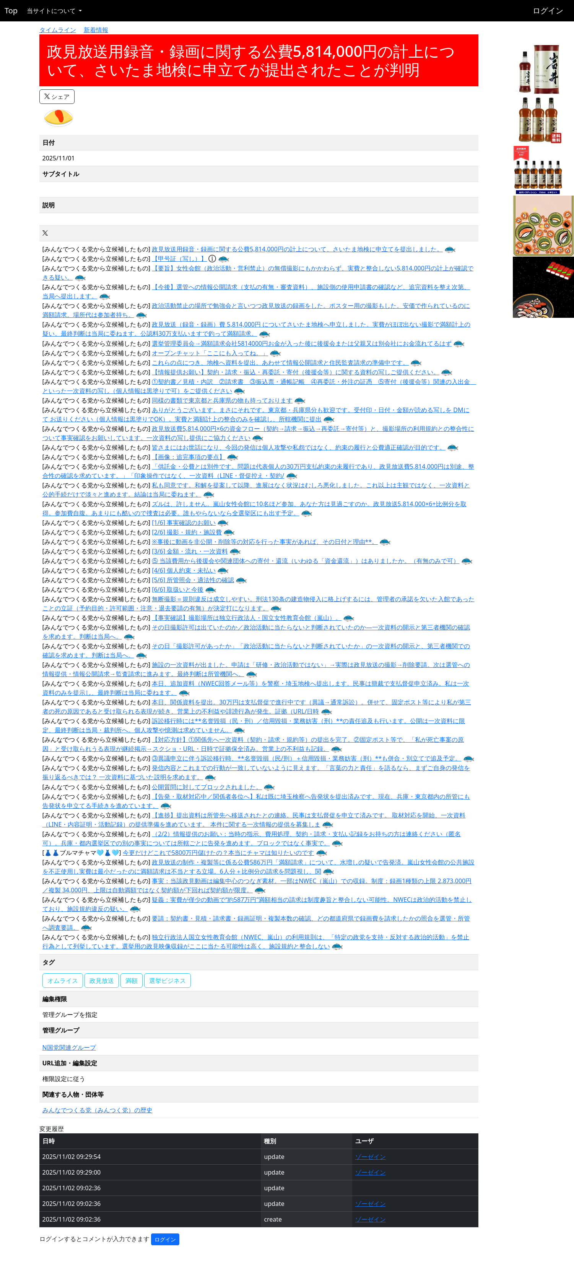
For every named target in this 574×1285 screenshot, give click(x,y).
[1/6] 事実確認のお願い (184, 522)
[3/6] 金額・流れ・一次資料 (190, 551)
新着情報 (96, 30)
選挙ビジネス (167, 980)
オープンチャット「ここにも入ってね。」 (210, 353)
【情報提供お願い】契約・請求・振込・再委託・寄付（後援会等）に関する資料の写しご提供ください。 (295, 372)
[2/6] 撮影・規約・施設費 (187, 532)
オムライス (62, 980)
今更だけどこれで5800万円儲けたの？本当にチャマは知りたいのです (218, 852)
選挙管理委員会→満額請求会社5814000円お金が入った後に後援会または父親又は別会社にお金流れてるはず (302, 343)
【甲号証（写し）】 (179, 258)
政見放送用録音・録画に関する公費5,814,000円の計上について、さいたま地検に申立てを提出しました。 (297, 249)
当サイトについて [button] (52, 10)
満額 (131, 980)
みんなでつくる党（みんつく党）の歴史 (97, 1110)
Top (11, 10)
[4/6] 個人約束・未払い (184, 570)
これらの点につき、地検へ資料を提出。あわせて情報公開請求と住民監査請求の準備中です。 (280, 362)
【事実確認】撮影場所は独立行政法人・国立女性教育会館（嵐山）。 (246, 617)
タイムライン (57, 30)
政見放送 (101, 980)
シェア (57, 96)
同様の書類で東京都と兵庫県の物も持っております (222, 400)
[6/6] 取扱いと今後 (177, 589)
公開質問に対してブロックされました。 (207, 787)
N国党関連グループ (69, 1047)
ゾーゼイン (370, 1156)
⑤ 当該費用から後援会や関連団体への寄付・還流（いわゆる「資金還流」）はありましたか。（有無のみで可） (305, 561)
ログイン (548, 10)
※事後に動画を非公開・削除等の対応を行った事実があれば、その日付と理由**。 (265, 541)
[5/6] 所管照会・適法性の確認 (193, 580)
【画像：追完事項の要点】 (188, 457)
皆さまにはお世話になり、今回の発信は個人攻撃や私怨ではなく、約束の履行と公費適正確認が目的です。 (299, 447)
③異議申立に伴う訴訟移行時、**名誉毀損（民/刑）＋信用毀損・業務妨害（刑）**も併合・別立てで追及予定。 (306, 758)
